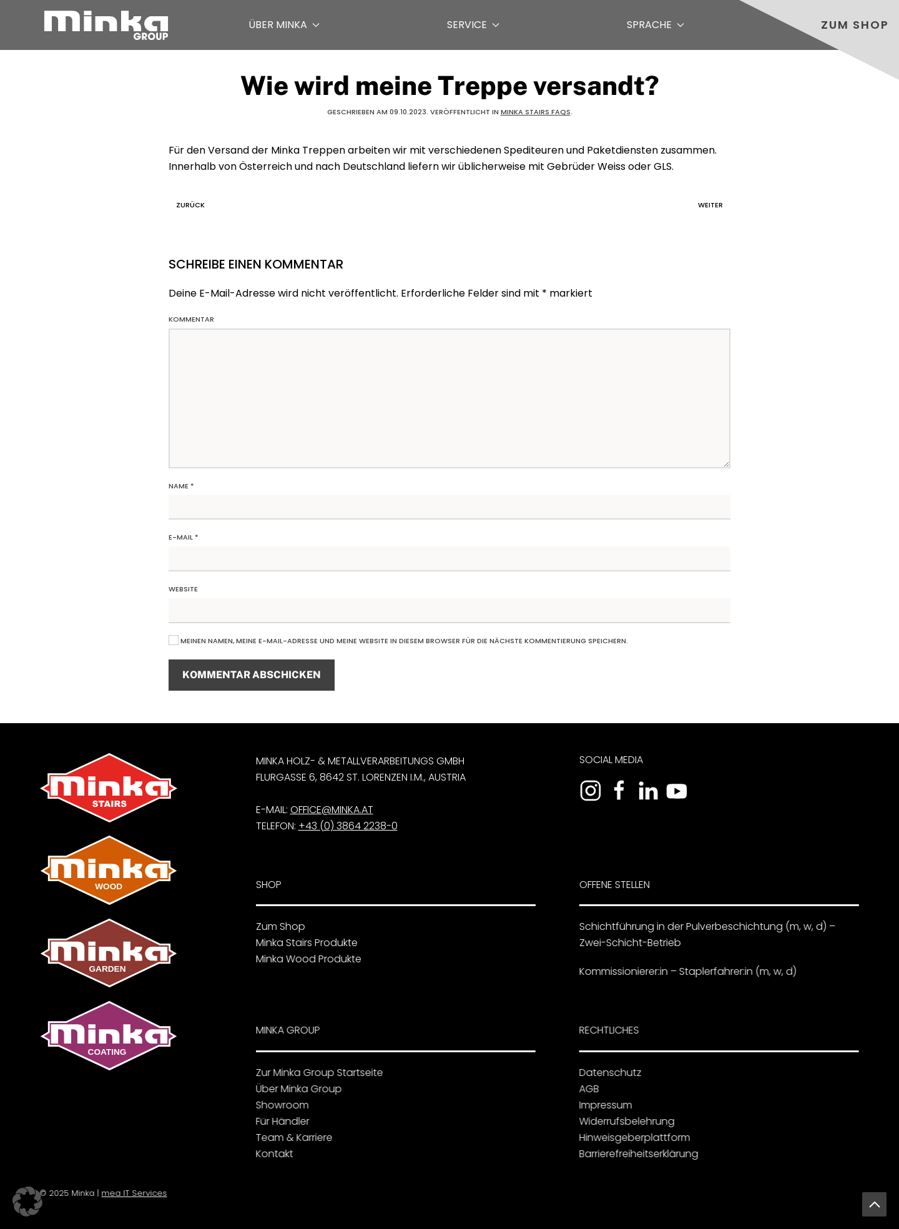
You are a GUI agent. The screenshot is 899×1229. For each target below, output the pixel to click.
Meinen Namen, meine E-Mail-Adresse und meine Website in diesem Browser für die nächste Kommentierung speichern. (398, 641)
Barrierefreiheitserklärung (635, 1154)
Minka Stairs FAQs (536, 112)
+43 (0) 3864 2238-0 (345, 826)
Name (181, 486)
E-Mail (184, 537)
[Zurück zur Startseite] (106, 25)
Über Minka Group (295, 1089)
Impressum (602, 1105)
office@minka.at (328, 809)
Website (183, 589)
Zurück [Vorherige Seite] (187, 205)
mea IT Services (132, 1193)
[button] (874, 1204)
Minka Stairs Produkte (303, 942)
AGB (586, 1089)
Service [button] (473, 24)
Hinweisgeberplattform (631, 1137)
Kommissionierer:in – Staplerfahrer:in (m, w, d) (684, 971)
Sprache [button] (655, 24)
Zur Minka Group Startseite (315, 1072)
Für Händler (278, 1121)
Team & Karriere (290, 1137)
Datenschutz (607, 1072)
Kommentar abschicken (251, 675)
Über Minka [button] (284, 24)
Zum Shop (855, 24)
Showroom (278, 1105)
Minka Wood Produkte (305, 959)
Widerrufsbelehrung (623, 1121)
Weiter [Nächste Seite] (713, 205)
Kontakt (270, 1154)
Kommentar (191, 319)
